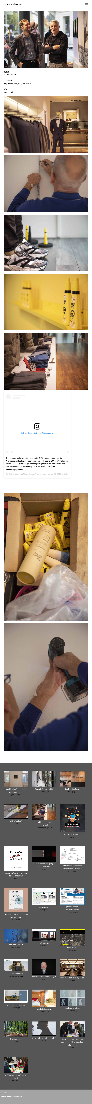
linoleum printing (72, 1008)
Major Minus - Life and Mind (44, 1038)
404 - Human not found (72, 834)
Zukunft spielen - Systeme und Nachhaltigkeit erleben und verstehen (72, 1042)
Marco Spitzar (10, 75)
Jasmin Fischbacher (13, 4)
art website (44, 943)
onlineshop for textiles (16, 1005)
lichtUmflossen (16, 1039)
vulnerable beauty (16, 945)
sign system (44, 907)
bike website (72, 948)
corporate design (16, 973)
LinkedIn (3, 1093)
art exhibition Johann (72, 789)
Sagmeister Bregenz (12, 83)
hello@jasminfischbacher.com (11, 1096)
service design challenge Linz (72, 978)
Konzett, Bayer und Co (44, 789)
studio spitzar (10, 92)
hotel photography (44, 1009)
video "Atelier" (16, 821)
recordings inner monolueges (44, 977)
